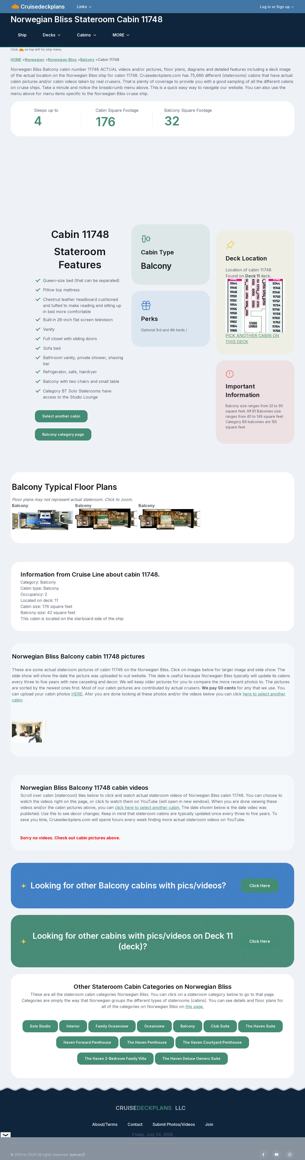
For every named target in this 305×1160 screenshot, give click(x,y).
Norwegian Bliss (62, 59)
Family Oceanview (112, 1026)
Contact (135, 1124)
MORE (118, 34)
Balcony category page (63, 434)
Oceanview (154, 1026)
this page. (195, 1006)
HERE (77, 693)
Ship (22, 34)
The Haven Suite (260, 1026)
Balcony (87, 59)
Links (82, 6)
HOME (16, 59)
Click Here (259, 885)
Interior (73, 1026)
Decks (49, 34)
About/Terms (104, 1124)
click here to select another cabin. (147, 807)
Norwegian (34, 59)
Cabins (84, 34)
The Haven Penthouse (147, 1042)
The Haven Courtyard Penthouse (212, 1042)
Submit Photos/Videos (174, 1124)
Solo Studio (40, 1026)
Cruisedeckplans (42, 6)
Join (209, 1124)
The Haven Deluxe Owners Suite (191, 1058)
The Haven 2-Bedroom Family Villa (115, 1058)
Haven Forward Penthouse (87, 1042)
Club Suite (220, 1026)
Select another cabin (61, 416)
